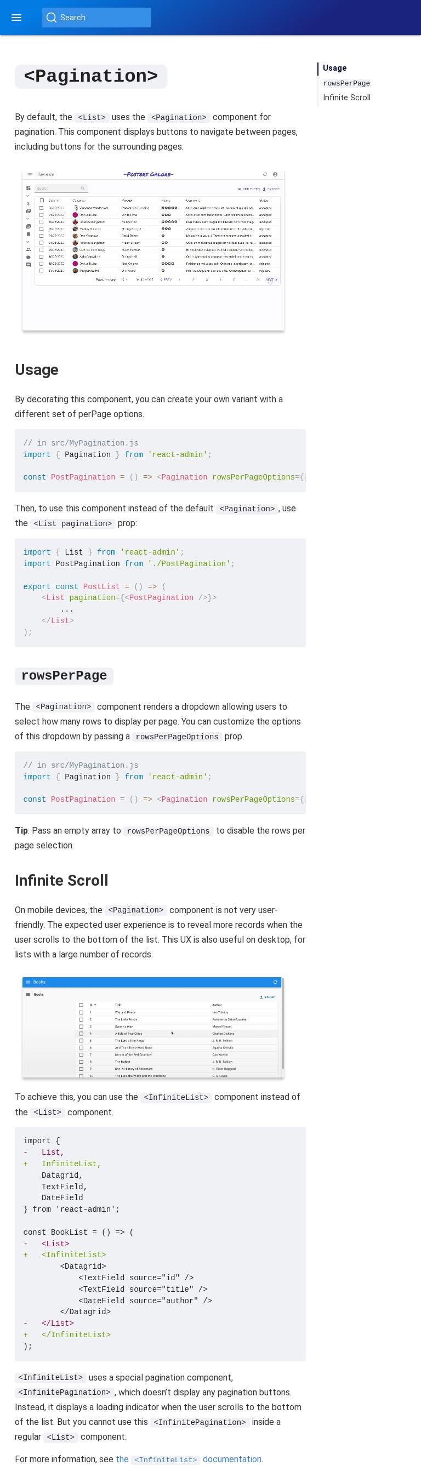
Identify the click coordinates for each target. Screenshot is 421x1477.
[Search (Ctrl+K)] (96, 17)
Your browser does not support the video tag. (153, 249)
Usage (335, 68)
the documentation (189, 1458)
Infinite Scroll (347, 97)
